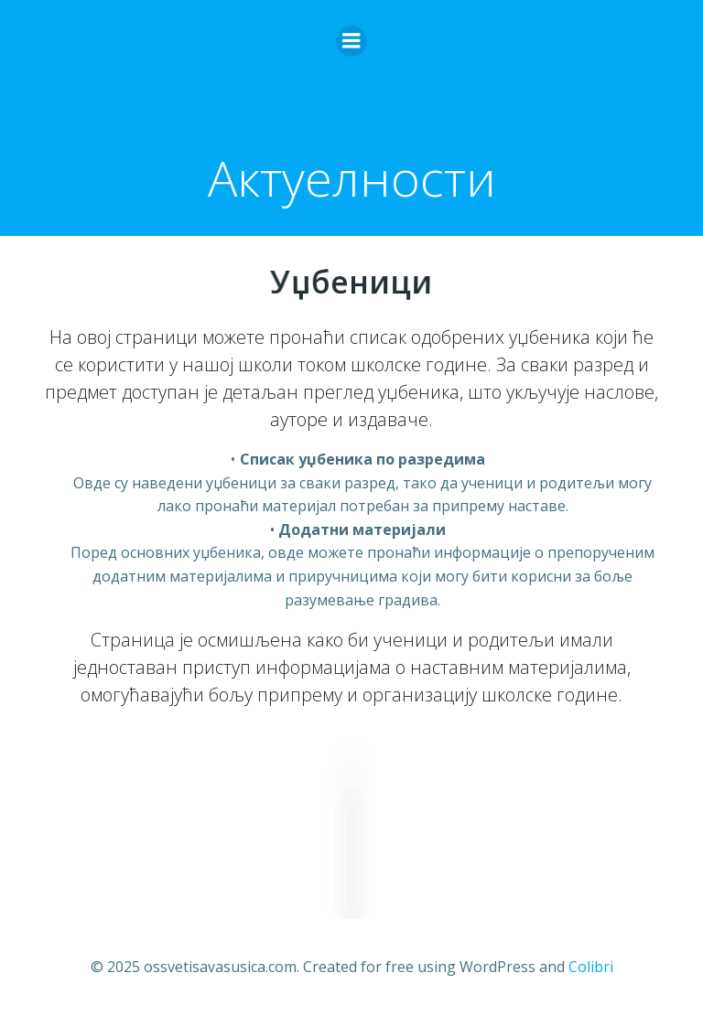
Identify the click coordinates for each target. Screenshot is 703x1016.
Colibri (590, 967)
